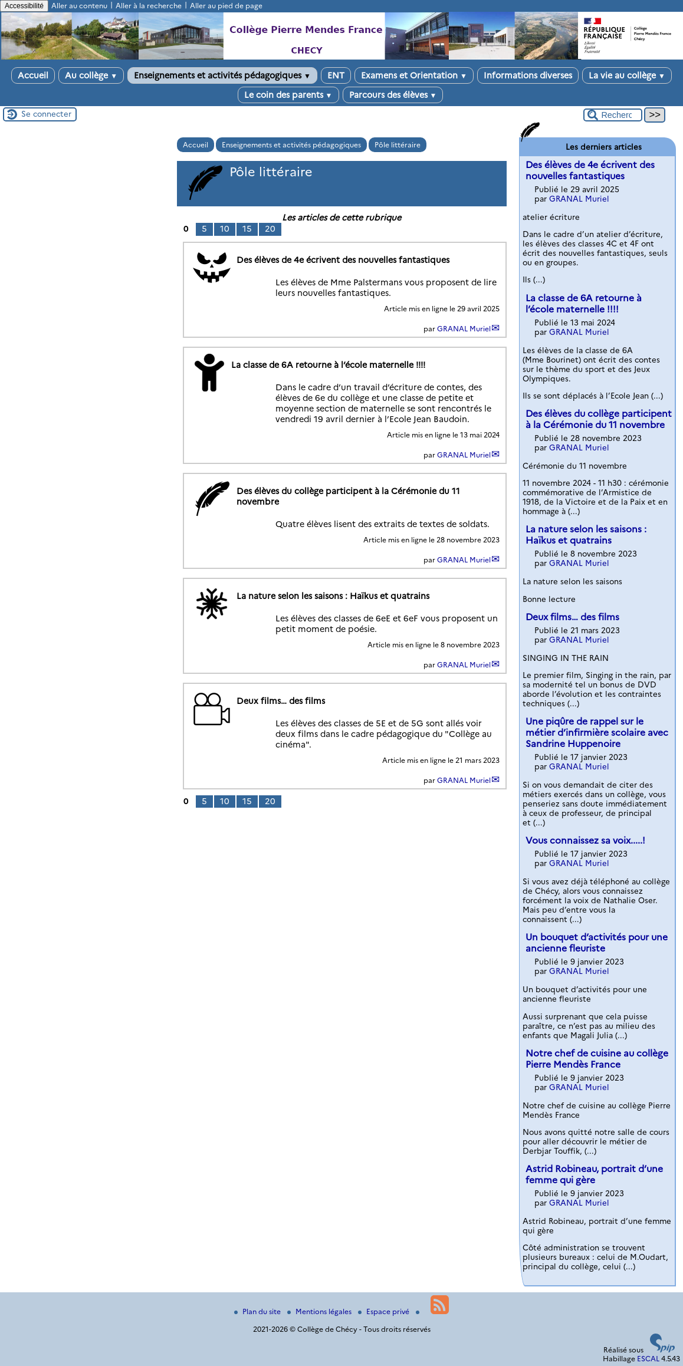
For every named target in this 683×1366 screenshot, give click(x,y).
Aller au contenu (79, 5)
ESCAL (648, 1358)
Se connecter (46, 114)
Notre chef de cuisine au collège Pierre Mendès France (597, 1059)
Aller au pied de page (226, 5)
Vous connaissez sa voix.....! (585, 840)
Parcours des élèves (393, 95)
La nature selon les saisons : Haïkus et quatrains (586, 535)
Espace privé (384, 1311)
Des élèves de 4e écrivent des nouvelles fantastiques (590, 170)
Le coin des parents (288, 95)
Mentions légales (320, 1311)
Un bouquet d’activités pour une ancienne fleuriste (597, 942)
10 (224, 228)
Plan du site (258, 1311)
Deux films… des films (572, 617)
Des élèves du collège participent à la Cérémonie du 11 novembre (599, 419)
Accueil (33, 75)
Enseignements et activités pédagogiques (222, 75)
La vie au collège (627, 75)
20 (270, 228)
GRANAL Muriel (464, 328)
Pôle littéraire (398, 144)
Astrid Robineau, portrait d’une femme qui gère (594, 1174)
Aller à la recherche (149, 5)
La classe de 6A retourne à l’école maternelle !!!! (584, 303)
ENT (335, 75)
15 (247, 228)
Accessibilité (24, 6)
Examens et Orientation (414, 75)
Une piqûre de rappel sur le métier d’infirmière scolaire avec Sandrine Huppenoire (597, 732)
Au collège (91, 75)
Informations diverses (528, 75)
